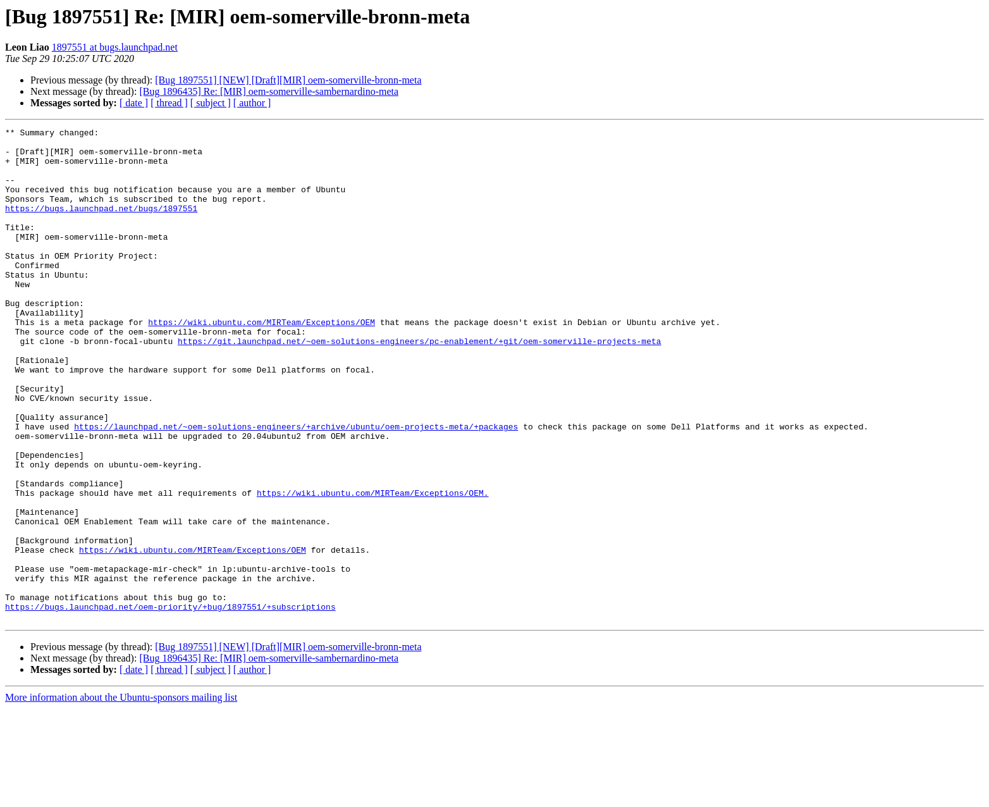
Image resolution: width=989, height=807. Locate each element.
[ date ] (134, 102)
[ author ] (252, 102)
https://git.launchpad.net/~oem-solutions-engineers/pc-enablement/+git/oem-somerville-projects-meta (419, 384)
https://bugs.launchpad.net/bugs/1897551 (101, 225)
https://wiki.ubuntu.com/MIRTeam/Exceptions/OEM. (373, 566)
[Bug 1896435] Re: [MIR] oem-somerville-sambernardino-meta (268, 91)
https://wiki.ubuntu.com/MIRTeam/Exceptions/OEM (261, 361)
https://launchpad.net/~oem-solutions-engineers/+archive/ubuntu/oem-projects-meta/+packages (296, 487)
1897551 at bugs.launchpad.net (115, 47)
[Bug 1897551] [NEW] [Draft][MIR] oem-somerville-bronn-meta (288, 80)
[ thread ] (169, 102)
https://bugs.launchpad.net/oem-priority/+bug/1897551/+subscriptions (170, 703)
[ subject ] (210, 102)
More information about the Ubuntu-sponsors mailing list (121, 796)
